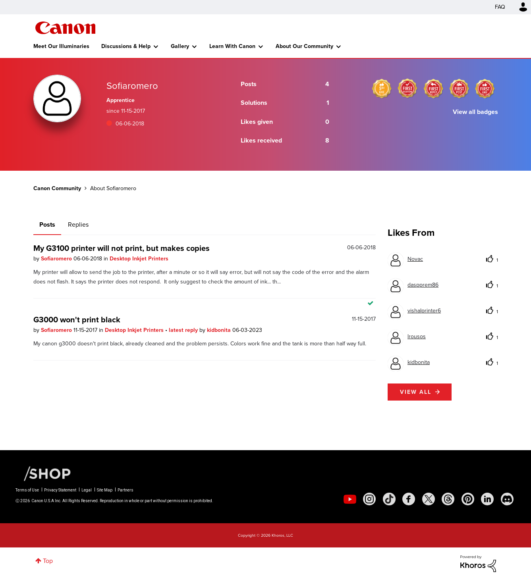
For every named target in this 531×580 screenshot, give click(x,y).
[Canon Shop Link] (43, 473)
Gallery (180, 46)
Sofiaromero (57, 258)
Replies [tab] (78, 224)
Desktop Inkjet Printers (139, 258)
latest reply (184, 330)
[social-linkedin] (487, 499)
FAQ (500, 7)
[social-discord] (507, 499)
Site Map (104, 490)
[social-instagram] (369, 499)
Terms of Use (27, 490)
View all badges (475, 111)
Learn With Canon (232, 46)
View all (415, 392)
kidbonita (219, 330)
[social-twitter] (428, 499)
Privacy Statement (60, 490)
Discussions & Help (126, 46)
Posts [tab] (47, 224)
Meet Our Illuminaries (61, 46)
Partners (125, 490)
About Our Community (304, 46)
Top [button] (48, 560)
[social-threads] (448, 499)
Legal (86, 490)
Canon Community (65, 28)
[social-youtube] (350, 499)
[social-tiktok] (389, 499)
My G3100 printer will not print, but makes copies (121, 248)
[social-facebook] (408, 499)
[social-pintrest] (467, 499)
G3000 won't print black (76, 320)
